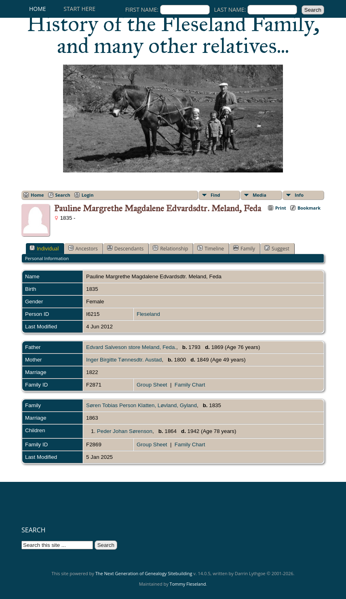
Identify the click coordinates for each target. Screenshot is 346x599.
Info (299, 195)
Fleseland (148, 314)
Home (37, 9)
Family (244, 248)
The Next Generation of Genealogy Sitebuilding (143, 573)
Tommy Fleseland (188, 584)
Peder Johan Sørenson (124, 431)
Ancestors (83, 248)
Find (215, 195)
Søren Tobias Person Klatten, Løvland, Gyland (141, 405)
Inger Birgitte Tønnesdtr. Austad (124, 360)
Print (280, 208)
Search (62, 195)
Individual (44, 248)
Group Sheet (152, 385)
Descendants (125, 248)
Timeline (210, 248)
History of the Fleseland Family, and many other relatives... (173, 35)
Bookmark (309, 208)
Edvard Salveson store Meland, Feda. (131, 347)
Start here (79, 9)
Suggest (276, 248)
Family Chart (190, 385)
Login (88, 195)
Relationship (170, 248)
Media (259, 195)
